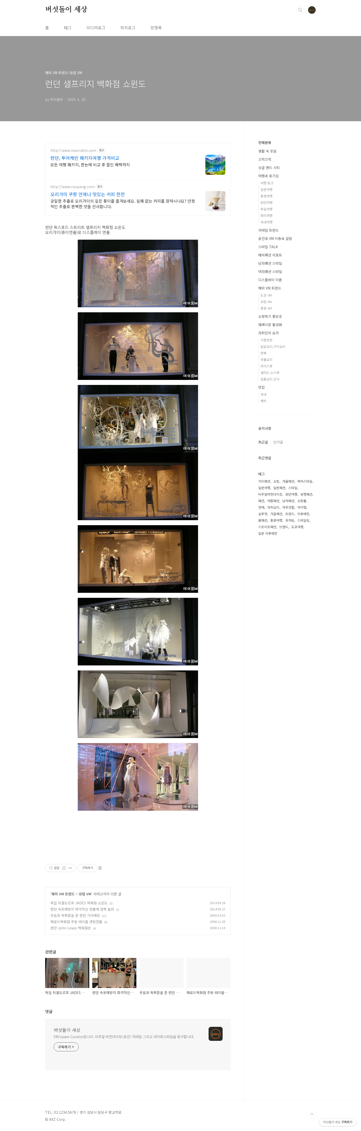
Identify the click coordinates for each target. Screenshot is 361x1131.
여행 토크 (267, 183)
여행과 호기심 (268, 175)
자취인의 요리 (268, 332)
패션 (261, 500)
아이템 (301, 507)
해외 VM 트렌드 (63, 893)
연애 (261, 507)
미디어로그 (95, 28)
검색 (300, 10)
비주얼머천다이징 (270, 494)
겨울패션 (288, 481)
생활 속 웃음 (267, 151)
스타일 (292, 487)
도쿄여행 (297, 526)
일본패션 (279, 487)
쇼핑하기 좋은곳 (270, 316)
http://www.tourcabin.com (73, 150)
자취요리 (273, 507)
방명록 (156, 28)
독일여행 (266, 209)
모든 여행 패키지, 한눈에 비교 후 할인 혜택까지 (90, 164)
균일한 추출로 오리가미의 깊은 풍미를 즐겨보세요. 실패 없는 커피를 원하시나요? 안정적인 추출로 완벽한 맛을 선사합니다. (122, 203)
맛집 (261, 387)
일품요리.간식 (270, 379)
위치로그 (127, 28)
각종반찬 (266, 340)
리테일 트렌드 (268, 230)
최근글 (263, 442)
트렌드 (289, 513)
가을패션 (276, 513)
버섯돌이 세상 (66, 9)
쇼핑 (276, 481)
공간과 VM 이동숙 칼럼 (275, 238)
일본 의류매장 (267, 533)
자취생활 (288, 507)
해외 (263, 400)
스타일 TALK (268, 246)
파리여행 (266, 215)
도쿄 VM (266, 295)
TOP (312, 1114)
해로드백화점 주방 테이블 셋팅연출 (76, 921)
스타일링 (303, 520)
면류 (263, 353)
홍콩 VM (266, 308)
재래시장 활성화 (270, 324)
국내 (263, 394)
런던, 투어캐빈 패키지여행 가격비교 (84, 158)
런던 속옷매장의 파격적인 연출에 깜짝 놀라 (82, 909)
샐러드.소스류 (270, 372)
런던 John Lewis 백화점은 (70, 927)
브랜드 (283, 526)
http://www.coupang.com (72, 187)
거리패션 (264, 481)
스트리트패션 (267, 526)
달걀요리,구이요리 (273, 346)
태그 (67, 28)
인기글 (278, 442)
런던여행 (266, 202)
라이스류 (266, 366)
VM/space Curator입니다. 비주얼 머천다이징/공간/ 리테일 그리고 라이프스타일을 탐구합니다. (124, 1036)
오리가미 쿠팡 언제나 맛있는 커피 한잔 (87, 194)
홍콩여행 (266, 196)
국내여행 (266, 222)
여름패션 (273, 500)
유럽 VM (85, 893)
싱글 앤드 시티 (269, 167)
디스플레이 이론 (270, 279)
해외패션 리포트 (270, 254)
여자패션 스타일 (270, 271)
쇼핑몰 (301, 500)
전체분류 (264, 142)
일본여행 (266, 189)
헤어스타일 (304, 481)
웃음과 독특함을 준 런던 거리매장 (75, 915)
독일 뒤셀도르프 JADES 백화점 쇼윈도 (79, 902)
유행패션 (306, 494)
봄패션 (262, 520)
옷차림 (289, 520)
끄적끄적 (264, 159)
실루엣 (262, 513)
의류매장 (303, 513)
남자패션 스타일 (270, 263)
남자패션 (288, 500)
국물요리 (266, 359)
